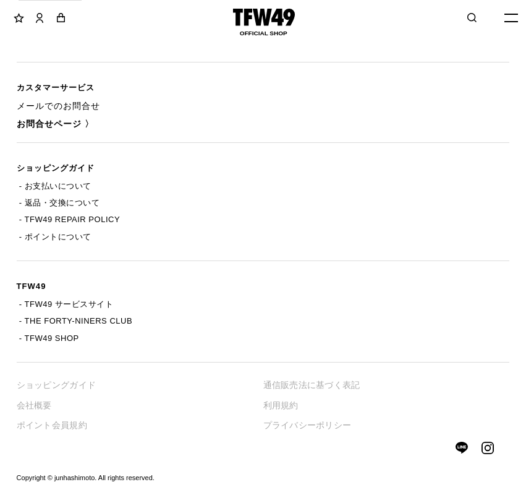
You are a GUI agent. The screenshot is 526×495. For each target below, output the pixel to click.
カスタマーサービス (56, 87)
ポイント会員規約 (52, 425)
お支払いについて (58, 186)
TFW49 (31, 286)
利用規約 (281, 405)
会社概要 (34, 405)
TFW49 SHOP (52, 338)
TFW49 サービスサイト (69, 304)
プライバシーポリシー (307, 425)
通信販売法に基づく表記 (311, 385)
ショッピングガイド (56, 168)
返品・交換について (62, 202)
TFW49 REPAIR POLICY (72, 219)
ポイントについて (58, 236)
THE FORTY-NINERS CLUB (78, 320)
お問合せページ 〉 (55, 124)
